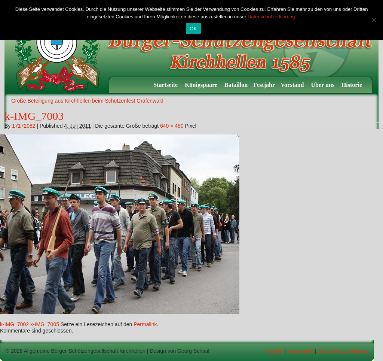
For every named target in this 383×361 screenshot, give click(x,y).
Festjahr (264, 85)
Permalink (145, 324)
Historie (352, 85)
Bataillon (236, 85)
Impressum (300, 351)
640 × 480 (172, 126)
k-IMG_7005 (44, 324)
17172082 (23, 126)
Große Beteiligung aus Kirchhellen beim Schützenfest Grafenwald (83, 101)
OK (193, 28)
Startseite (166, 85)
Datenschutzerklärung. (272, 16)
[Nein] (373, 20)
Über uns (323, 85)
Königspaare (202, 85)
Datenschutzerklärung (343, 351)
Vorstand (293, 85)
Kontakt (274, 351)
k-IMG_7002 (14, 324)
